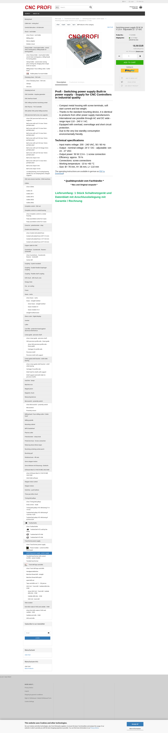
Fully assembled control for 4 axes (36, 221)
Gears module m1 (33, 307)
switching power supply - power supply (37, 553)
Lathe (26, 324)
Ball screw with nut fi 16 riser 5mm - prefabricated (36, 129)
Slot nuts (29, 86)
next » (69, 24)
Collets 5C (29, 191)
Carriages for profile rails (35, 349)
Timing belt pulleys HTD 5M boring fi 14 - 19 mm (38, 508)
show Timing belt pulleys (33, 501)
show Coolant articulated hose (35, 233)
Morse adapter (30, 41)
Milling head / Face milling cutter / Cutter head (38, 69)
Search (27, 13)
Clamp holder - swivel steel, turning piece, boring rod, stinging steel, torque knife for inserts (37, 63)
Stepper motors (29, 486)
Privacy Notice (94, 728)
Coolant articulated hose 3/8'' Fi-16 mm (37, 236)
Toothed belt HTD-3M (34, 535)
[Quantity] (129, 56)
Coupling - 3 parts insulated (33, 263)
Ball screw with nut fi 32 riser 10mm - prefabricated (37, 154)
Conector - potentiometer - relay (34, 225)
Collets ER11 (30, 193)
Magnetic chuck (29, 393)
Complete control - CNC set (33, 206)
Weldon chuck (30, 44)
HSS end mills (30, 618)
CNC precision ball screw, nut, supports (36, 115)
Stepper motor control (31, 481)
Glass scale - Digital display (33, 316)
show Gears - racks (32, 298)
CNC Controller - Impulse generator (35, 94)
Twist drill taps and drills (34, 565)
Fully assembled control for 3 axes (36, 219)
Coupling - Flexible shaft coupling (34, 273)
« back (63, 24)
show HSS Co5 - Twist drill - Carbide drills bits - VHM (38, 592)
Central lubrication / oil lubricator (34, 27)
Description (61, 82)
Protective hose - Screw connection (35, 441)
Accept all (135, 724)
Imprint (27, 691)
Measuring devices (30, 397)
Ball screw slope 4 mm (33, 158)
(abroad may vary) (133, 40)
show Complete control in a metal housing (36, 215)
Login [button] (131, 1)
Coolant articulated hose (32, 229)
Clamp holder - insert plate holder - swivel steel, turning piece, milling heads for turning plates (37, 49)
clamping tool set (30, 90)
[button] (124, 1)
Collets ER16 (30, 196)
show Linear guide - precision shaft (36, 338)
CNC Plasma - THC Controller (33, 107)
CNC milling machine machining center (36, 102)
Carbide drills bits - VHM (35, 596)
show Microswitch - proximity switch (37, 404)
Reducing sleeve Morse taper (33, 445)
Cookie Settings (29, 701)
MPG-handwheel (30, 428)
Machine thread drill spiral (33, 577)
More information (135, 728)
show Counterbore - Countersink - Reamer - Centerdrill (36, 256)
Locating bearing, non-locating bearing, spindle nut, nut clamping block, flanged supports (38, 173)
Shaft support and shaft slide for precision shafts (35, 376)
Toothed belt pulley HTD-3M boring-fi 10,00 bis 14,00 (37, 513)
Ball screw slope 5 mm (33, 165)
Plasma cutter (29, 432)
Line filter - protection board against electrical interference (35, 329)
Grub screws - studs (32, 504)
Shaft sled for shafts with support (36, 372)
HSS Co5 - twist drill (33, 599)
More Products (29, 668)
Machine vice (29, 384)
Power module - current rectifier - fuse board (37, 549)
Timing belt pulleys (30, 498)
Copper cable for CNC (31, 245)
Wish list (140, 1)
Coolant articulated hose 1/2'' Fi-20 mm (37, 239)
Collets (27, 183)
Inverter (27, 320)
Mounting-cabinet (30, 424)
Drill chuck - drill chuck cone (33, 278)
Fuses (26, 290)
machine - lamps (30, 380)
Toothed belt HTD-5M (34, 538)
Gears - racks (29, 294)
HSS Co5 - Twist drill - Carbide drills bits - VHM (38, 587)
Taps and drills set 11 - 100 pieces (36, 583)
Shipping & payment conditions (34, 694)
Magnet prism (29, 389)
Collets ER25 (30, 199)
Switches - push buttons (32, 490)
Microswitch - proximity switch (34, 401)
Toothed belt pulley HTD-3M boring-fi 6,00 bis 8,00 (37, 518)
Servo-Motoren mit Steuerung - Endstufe (36, 465)
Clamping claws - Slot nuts (32, 77)
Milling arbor (30, 38)
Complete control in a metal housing (35, 210)
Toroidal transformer (32, 561)
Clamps (28, 83)
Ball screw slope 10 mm (33, 168)
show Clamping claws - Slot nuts (36, 80)
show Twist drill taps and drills (35, 568)
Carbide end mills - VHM (33, 615)
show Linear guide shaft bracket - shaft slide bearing (37, 365)
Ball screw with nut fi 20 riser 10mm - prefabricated (37, 139)
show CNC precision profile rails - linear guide (37, 345)
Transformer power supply (32, 541)
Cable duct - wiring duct (32, 23)
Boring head (28, 19)
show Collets (30, 186)
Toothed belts (31, 523)
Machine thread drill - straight (34, 574)
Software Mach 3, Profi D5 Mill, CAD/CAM (37, 469)
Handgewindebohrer (32, 571)
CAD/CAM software (32, 478)
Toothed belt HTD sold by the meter (36, 530)
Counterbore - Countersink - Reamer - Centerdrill (35, 250)
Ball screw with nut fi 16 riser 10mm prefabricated (36, 124)
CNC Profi (110, 27)
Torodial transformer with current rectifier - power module (36, 557)
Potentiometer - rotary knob (33, 436)
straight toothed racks (32, 312)
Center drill (29, 260)
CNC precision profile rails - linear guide (37, 341)
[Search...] (57, 7)
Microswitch (30, 407)
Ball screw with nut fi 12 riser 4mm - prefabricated (36, 162)
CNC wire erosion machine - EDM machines (37, 179)
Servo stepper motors (31, 461)
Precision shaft (30, 352)
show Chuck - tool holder (33, 35)
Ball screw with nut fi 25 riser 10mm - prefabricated (37, 144)
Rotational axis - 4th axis (32, 457)
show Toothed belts (32, 526)
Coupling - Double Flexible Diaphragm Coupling (36, 268)
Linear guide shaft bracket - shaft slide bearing (36, 359)
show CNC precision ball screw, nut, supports (36, 119)
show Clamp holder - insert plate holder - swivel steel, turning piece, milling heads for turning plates (38, 57)
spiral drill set (30, 580)
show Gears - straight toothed (36, 304)
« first (57, 24)
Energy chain (28, 282)
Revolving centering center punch (34, 449)
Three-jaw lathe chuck (31, 494)
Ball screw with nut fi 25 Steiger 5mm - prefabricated (37, 149)
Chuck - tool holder (30, 31)
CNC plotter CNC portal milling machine (36, 111)
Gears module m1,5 (33, 310)
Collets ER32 (30, 202)
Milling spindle (29, 420)
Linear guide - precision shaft (33, 335)
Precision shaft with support (34, 355)
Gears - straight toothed (33, 301)
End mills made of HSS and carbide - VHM (37, 607)
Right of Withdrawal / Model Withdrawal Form (38, 698)
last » (74, 24)
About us (36, 13)
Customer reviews (76, 82)
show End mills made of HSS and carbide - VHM (36, 611)
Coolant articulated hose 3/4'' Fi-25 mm (37, 242)
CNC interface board (31, 98)
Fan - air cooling (29, 286)
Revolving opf (29, 453)
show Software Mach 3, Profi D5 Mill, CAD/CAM (37, 474)
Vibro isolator (28, 602)
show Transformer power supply (35, 544)
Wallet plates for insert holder (37, 74)
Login (38, 638)
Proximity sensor (31, 410)
